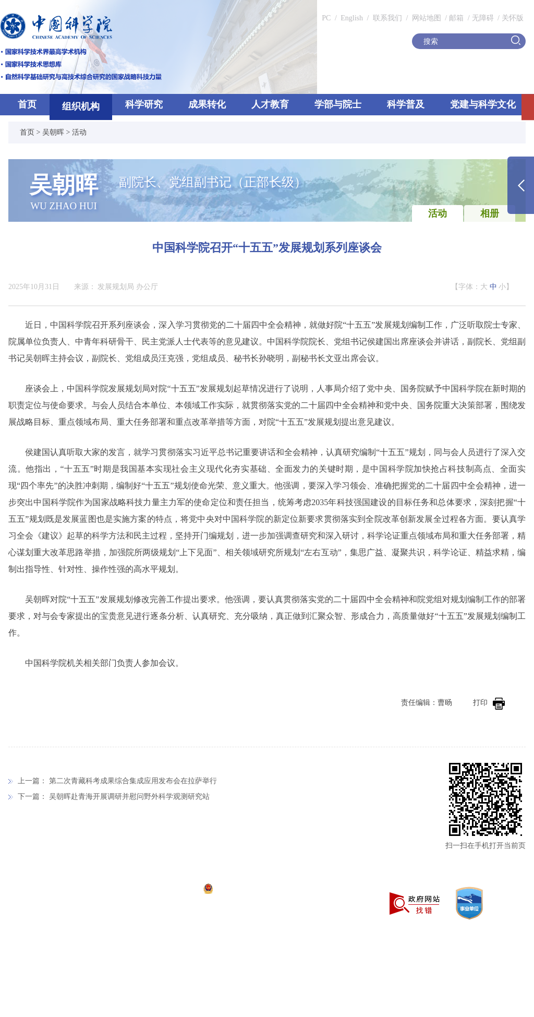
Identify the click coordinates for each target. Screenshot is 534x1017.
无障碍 (483, 18)
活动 (79, 132)
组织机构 (81, 106)
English (352, 18)
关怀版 (513, 18)
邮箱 (456, 18)
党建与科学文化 (483, 104)
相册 (489, 213)
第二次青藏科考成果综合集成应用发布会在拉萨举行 (133, 781)
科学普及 (405, 104)
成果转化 (207, 104)
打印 (489, 703)
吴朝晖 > (57, 132)
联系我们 (387, 18)
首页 (27, 104)
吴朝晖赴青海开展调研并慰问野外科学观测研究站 (129, 796)
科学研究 (144, 104)
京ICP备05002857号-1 (162, 890)
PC (326, 18)
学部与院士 (337, 104)
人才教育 (270, 104)
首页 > (31, 132)
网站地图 (425, 18)
